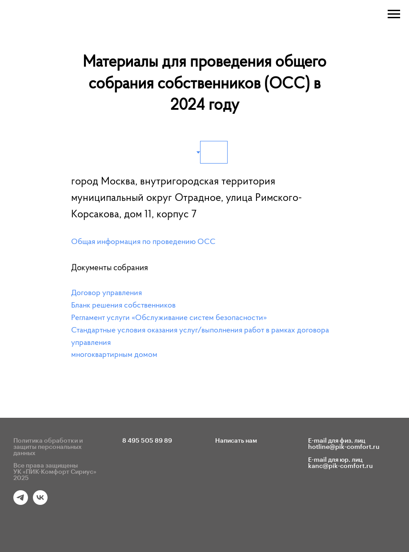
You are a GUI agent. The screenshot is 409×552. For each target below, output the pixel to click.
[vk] (40, 502)
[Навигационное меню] (394, 14)
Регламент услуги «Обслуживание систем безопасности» (169, 318)
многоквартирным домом (114, 355)
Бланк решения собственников (123, 306)
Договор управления (106, 293)
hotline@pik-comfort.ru (344, 447)
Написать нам (236, 441)
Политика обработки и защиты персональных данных (48, 447)
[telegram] (20, 502)
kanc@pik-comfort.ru (340, 466)
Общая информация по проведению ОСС (143, 242)
